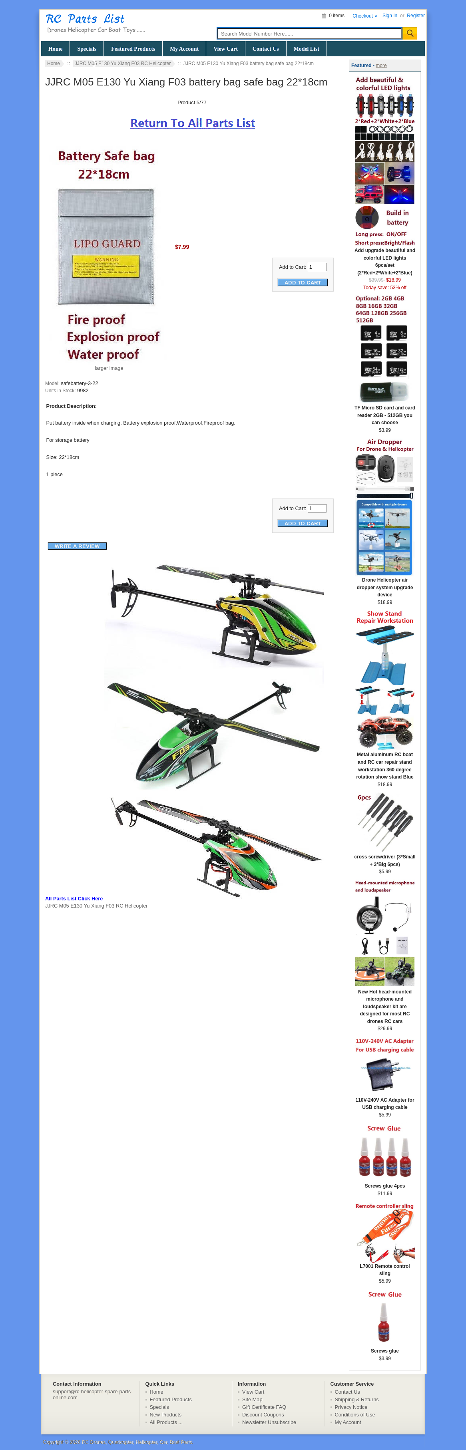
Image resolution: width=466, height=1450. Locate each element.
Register (416, 15)
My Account (184, 49)
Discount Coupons (263, 1415)
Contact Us (266, 49)
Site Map (252, 1399)
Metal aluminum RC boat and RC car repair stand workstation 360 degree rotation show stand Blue (385, 763)
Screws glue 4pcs (385, 1183)
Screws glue (385, 1348)
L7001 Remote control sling (385, 1267)
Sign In (389, 15)
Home (55, 49)
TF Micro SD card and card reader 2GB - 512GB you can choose (384, 412)
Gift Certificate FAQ (264, 1407)
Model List (306, 49)
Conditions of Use (355, 1415)
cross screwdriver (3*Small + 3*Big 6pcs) (384, 858)
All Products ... (166, 1422)
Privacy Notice (351, 1407)
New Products (166, 1415)
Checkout (362, 16)
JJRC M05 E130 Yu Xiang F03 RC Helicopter (123, 63)
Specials (86, 49)
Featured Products (133, 49)
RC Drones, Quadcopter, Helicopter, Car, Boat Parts (137, 1442)
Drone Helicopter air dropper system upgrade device (385, 585)
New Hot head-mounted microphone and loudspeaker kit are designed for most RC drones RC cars (385, 1004)
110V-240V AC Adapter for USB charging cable (385, 1101)
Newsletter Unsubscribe (269, 1422)
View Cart (225, 49)
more (381, 65)
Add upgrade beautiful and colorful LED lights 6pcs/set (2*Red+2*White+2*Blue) (384, 259)
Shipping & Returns (357, 1399)
